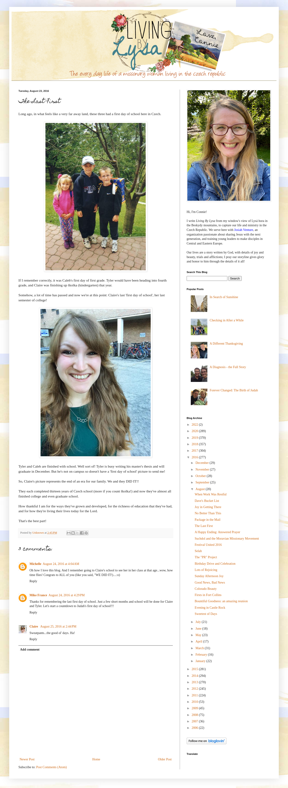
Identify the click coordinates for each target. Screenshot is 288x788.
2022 (195, 424)
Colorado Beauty (206, 588)
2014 (195, 676)
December (202, 463)
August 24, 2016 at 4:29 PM (67, 595)
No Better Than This (208, 513)
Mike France (38, 595)
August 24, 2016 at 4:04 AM (61, 564)
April (199, 641)
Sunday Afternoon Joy (209, 576)
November (202, 469)
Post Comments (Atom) (51, 767)
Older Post (165, 759)
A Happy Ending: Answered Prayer (217, 532)
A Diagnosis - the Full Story (228, 367)
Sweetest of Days (206, 614)
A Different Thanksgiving (226, 343)
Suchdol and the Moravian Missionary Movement (227, 538)
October (201, 476)
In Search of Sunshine (224, 297)
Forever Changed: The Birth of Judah (234, 390)
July (198, 622)
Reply (33, 581)
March (200, 648)
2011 (195, 695)
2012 (195, 688)
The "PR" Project (206, 557)
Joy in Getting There (208, 507)
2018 (195, 444)
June (198, 628)
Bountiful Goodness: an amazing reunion (221, 601)
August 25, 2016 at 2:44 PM (58, 626)
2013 (195, 682)
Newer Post (27, 759)
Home (96, 759)
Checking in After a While (227, 320)
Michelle (35, 564)
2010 (195, 702)
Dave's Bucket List (207, 501)
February (201, 654)
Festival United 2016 (208, 545)
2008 (195, 715)
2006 (195, 728)
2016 (195, 457)
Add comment (29, 649)
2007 (195, 721)
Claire (34, 626)
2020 (195, 431)
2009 (195, 708)
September (202, 482)
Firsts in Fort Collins (208, 595)
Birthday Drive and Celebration (215, 563)
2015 (195, 669)
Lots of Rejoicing (206, 570)
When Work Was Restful (210, 494)
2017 (195, 450)
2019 (195, 437)
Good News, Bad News (210, 582)
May (198, 635)
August (200, 489)
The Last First (204, 526)
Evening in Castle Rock (210, 607)
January (200, 661)
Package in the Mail (207, 519)
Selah (198, 551)
